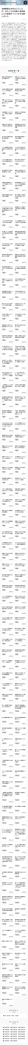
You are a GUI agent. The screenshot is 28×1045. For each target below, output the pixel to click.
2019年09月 (6, 1040)
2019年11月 (14, 1038)
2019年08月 (14, 1040)
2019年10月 (22, 1038)
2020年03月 (22, 1036)
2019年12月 (6, 1038)
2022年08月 (22, 1034)
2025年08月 (22, 1031)
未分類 (9, 1015)
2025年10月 (6, 1031)
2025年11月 (22, 1029)
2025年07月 (6, 1034)
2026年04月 (6, 1027)
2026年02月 (22, 1027)
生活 (13, 1015)
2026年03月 (14, 1027)
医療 (5, 1015)
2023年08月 (14, 1034)
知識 (17, 1015)
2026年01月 (6, 1029)
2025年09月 (14, 1031)
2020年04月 (14, 1036)
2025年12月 (14, 1029)
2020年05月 (6, 1036)
